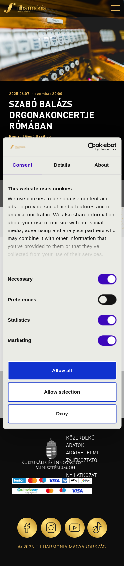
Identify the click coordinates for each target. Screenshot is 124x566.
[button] (115, 8)
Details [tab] (62, 165)
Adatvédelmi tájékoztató (82, 456)
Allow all (62, 370)
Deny (62, 413)
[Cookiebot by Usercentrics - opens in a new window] (88, 146)
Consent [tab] (22, 165)
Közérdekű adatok (80, 441)
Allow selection (62, 392)
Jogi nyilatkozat (81, 471)
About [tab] (101, 165)
